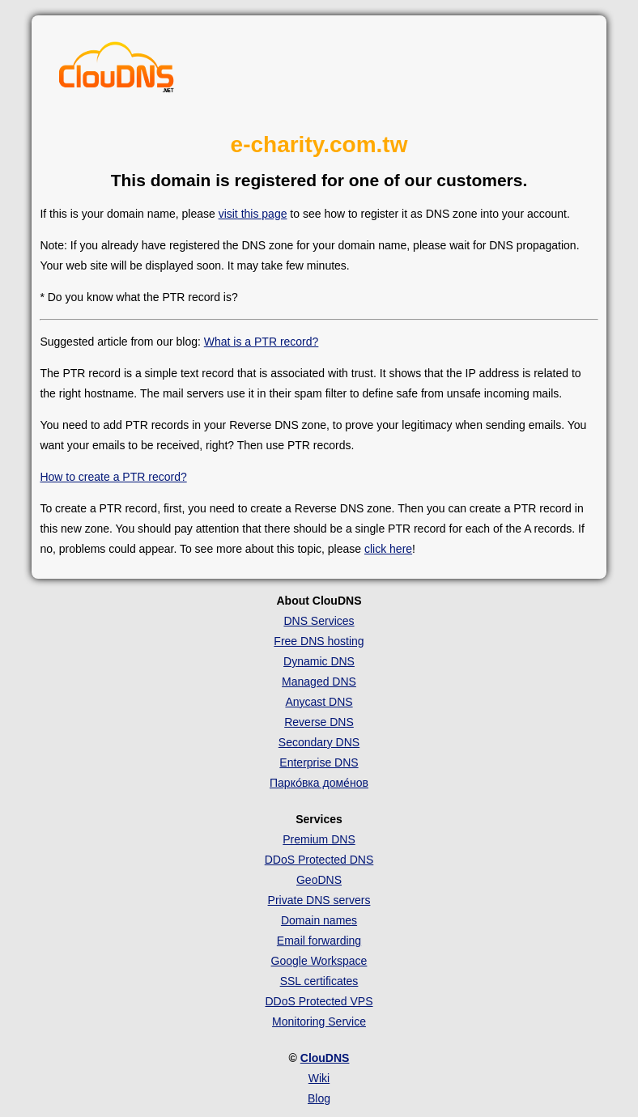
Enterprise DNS (318, 762)
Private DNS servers (319, 900)
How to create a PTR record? (113, 476)
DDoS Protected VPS (318, 1001)
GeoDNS (319, 879)
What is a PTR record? (261, 341)
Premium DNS (319, 839)
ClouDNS (325, 1057)
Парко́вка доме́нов (319, 782)
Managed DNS (319, 681)
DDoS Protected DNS (319, 859)
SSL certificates (319, 981)
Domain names (319, 920)
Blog (319, 1098)
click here (388, 548)
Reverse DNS (319, 722)
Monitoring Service (319, 1021)
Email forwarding (319, 940)
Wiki (319, 1078)
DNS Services (318, 620)
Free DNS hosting (319, 641)
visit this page (253, 213)
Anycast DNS (318, 701)
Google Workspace (319, 960)
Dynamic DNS (319, 661)
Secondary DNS (319, 742)
